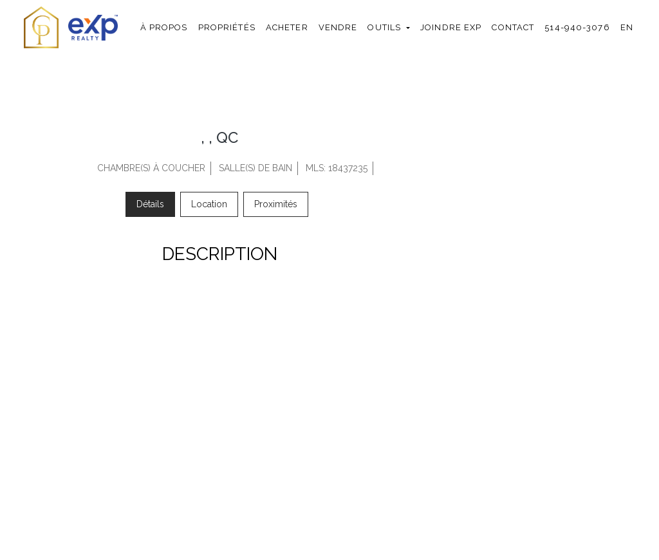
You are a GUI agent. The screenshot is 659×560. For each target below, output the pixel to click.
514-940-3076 (576, 27)
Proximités (275, 204)
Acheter (287, 27)
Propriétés (226, 27)
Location (209, 204)
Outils (384, 27)
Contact (513, 27)
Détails (150, 204)
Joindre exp (450, 27)
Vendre (338, 27)
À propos (164, 27)
